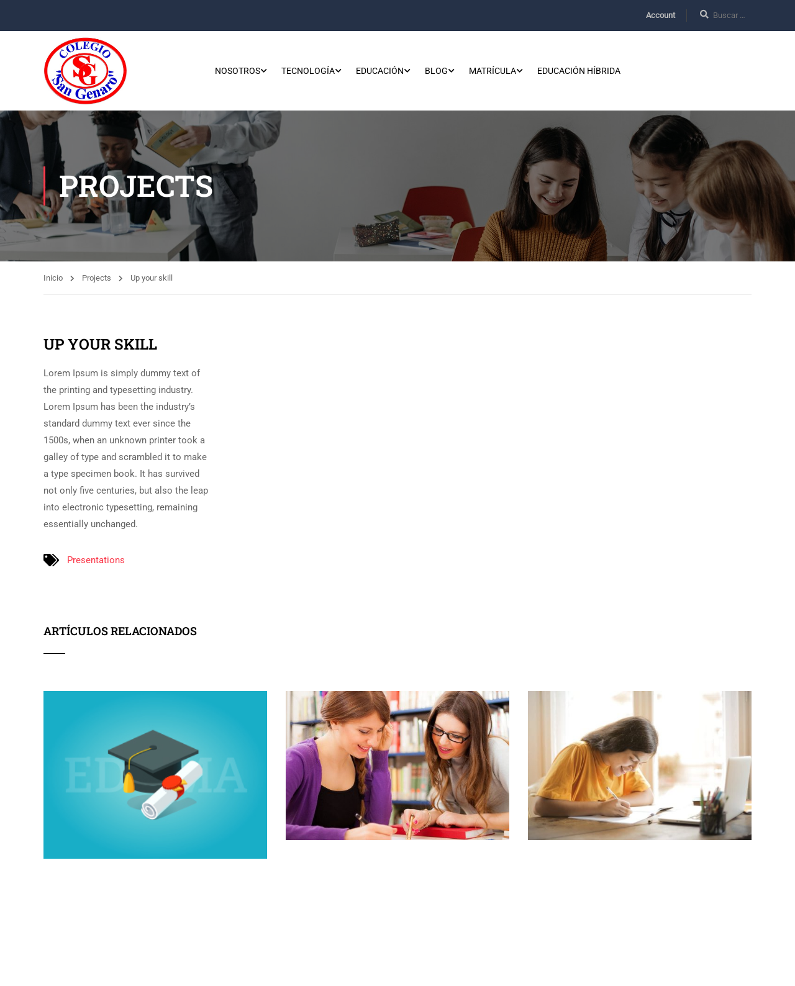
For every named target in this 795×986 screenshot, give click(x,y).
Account (660, 15)
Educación (380, 72)
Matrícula (492, 72)
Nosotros (237, 72)
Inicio (53, 280)
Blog (436, 72)
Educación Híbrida (578, 72)
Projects (96, 280)
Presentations (96, 562)
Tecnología (308, 72)
